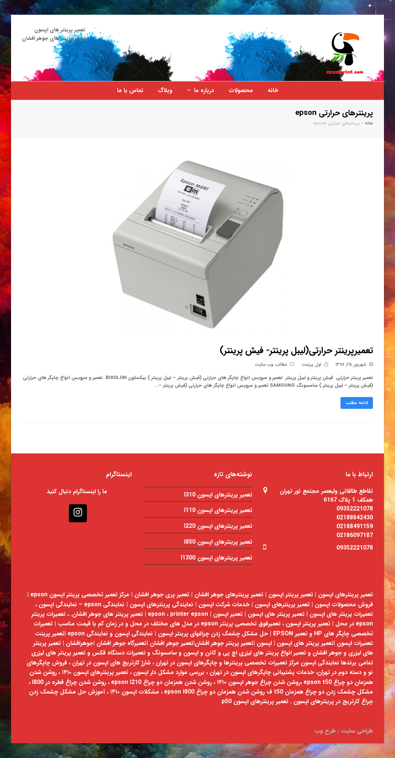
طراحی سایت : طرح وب (343, 731)
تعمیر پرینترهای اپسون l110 (218, 510)
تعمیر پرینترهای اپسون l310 (218, 494)
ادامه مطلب (356, 402)
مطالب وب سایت (271, 364)
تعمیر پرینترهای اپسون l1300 (216, 557)
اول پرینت (311, 364)
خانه (369, 123)
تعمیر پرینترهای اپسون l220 (218, 526)
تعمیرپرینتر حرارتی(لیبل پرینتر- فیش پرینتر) (296, 351)
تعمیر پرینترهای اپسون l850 (218, 542)
